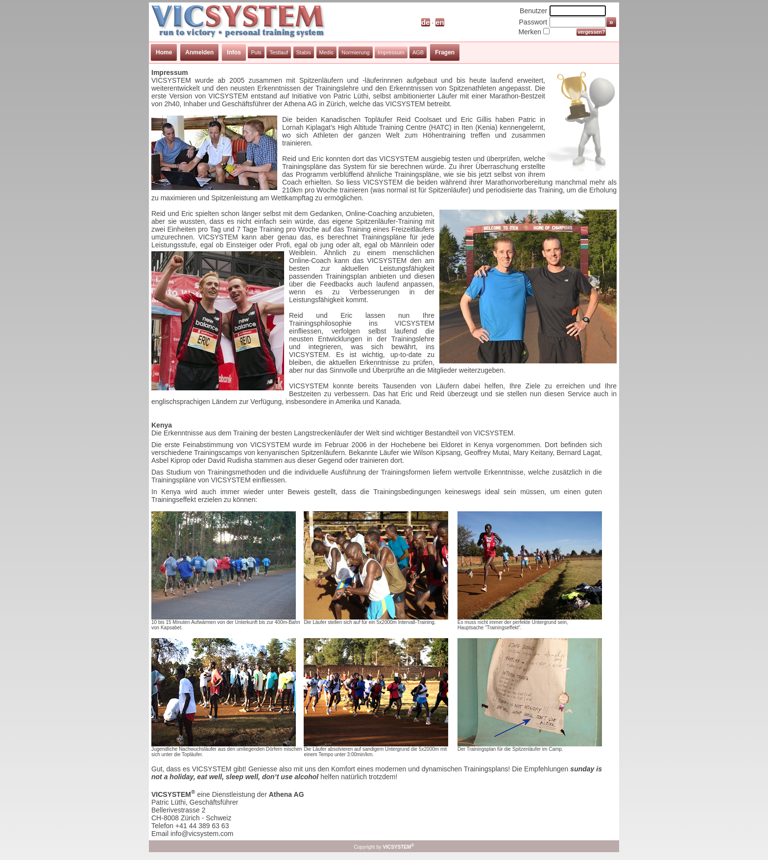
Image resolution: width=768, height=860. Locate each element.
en (439, 22)
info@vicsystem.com (202, 833)
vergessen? (591, 32)
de (425, 22)
